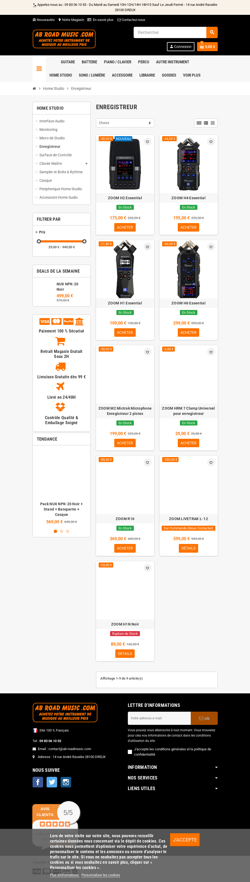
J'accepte (185, 840)
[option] (62, 486)
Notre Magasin (71, 20)
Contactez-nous (131, 20)
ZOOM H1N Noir (125, 626)
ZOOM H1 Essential (125, 304)
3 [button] (67, 531)
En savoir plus (103, 20)
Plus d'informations (65, 875)
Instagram (66, 784)
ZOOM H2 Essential (125, 198)
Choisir (104, 123)
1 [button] (55, 531)
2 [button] (61, 531)
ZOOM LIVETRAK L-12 (188, 520)
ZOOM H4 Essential (188, 198)
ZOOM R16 (125, 520)
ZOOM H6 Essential (188, 304)
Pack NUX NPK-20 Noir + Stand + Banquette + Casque (61, 509)
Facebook (38, 784)
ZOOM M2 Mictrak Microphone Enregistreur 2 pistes (125, 412)
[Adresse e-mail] (159, 720)
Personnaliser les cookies (100, 875)
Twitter (52, 784)
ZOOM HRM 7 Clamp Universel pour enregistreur (188, 412)
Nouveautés (44, 20)
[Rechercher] (175, 32)
